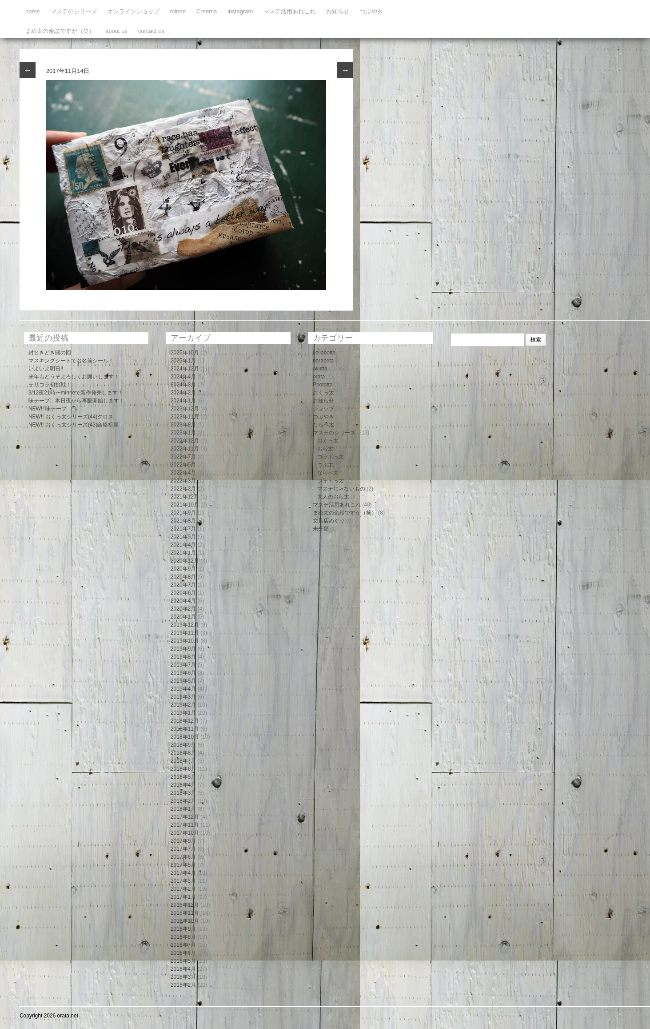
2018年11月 (185, 729)
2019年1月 (183, 713)
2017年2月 (183, 889)
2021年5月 (183, 537)
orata (319, 377)
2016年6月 (183, 953)
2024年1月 (183, 401)
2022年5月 (183, 465)
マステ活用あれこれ (289, 11)
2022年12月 (185, 441)
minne (178, 11)
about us (116, 31)
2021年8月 (183, 521)
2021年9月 (183, 513)
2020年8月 (183, 577)
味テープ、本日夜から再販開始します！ (76, 401)
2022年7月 (183, 457)
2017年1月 (183, 897)
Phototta (323, 385)
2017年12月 (185, 817)
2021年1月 (183, 553)
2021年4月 (183, 545)
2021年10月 (185, 505)
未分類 (321, 529)
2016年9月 (183, 929)
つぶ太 (325, 465)
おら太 (325, 449)
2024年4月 (183, 377)
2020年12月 (185, 561)
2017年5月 (183, 865)
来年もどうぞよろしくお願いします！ (73, 377)
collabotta (324, 353)
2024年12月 (185, 369)
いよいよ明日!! (46, 369)
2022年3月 (183, 481)
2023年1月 (183, 433)
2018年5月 (183, 777)
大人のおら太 (333, 497)
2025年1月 (183, 361)
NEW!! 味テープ (47, 409)
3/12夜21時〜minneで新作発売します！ (75, 393)
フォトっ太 (330, 481)
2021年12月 (185, 497)
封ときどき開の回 (49, 353)
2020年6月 (183, 593)
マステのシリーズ (74, 11)
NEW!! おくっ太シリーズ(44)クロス (70, 417)
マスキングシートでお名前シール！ (71, 361)
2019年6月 (183, 673)
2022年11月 (185, 449)
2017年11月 (185, 825)
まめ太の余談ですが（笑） (60, 31)
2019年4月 (183, 689)
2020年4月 (183, 601)
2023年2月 (183, 425)
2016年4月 (183, 969)
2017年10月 (185, 833)
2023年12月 (185, 409)
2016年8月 (183, 937)
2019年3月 (183, 697)
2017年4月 (183, 873)
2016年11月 (185, 913)
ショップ (323, 409)
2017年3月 (183, 881)
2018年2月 (183, 801)
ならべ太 (323, 425)
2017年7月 (183, 849)
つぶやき (371, 11)
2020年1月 (183, 617)
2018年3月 (183, 793)
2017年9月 (183, 841)
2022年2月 (183, 489)
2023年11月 (185, 417)
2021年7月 (183, 529)
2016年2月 (183, 985)
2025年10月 (185, 353)
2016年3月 (183, 977)
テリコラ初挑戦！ (49, 385)
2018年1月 (183, 809)
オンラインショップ (134, 11)
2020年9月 (183, 569)
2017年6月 (183, 857)
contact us (151, 31)
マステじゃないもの (341, 489)
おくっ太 (323, 393)
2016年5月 (183, 961)
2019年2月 (183, 705)
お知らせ (337, 11)
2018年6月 (183, 769)
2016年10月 (185, 921)
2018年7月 (183, 761)
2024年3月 (183, 385)
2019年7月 (183, 665)
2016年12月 (185, 905)
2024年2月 (183, 393)
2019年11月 (185, 633)
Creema (206, 11)
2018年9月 (183, 745)
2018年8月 (183, 753)
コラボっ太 (330, 457)
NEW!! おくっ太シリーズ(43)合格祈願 (73, 425)
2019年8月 (183, 657)
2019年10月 (185, 641)
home (32, 11)
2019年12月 (185, 625)
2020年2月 (183, 609)
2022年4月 (183, 473)
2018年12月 (185, 721)
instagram (240, 11)
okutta (320, 369)
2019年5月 (183, 681)
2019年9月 (183, 649)
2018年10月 (185, 737)
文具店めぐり (329, 521)
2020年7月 (183, 585)
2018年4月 (183, 785)
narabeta (323, 361)
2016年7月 (183, 945)
